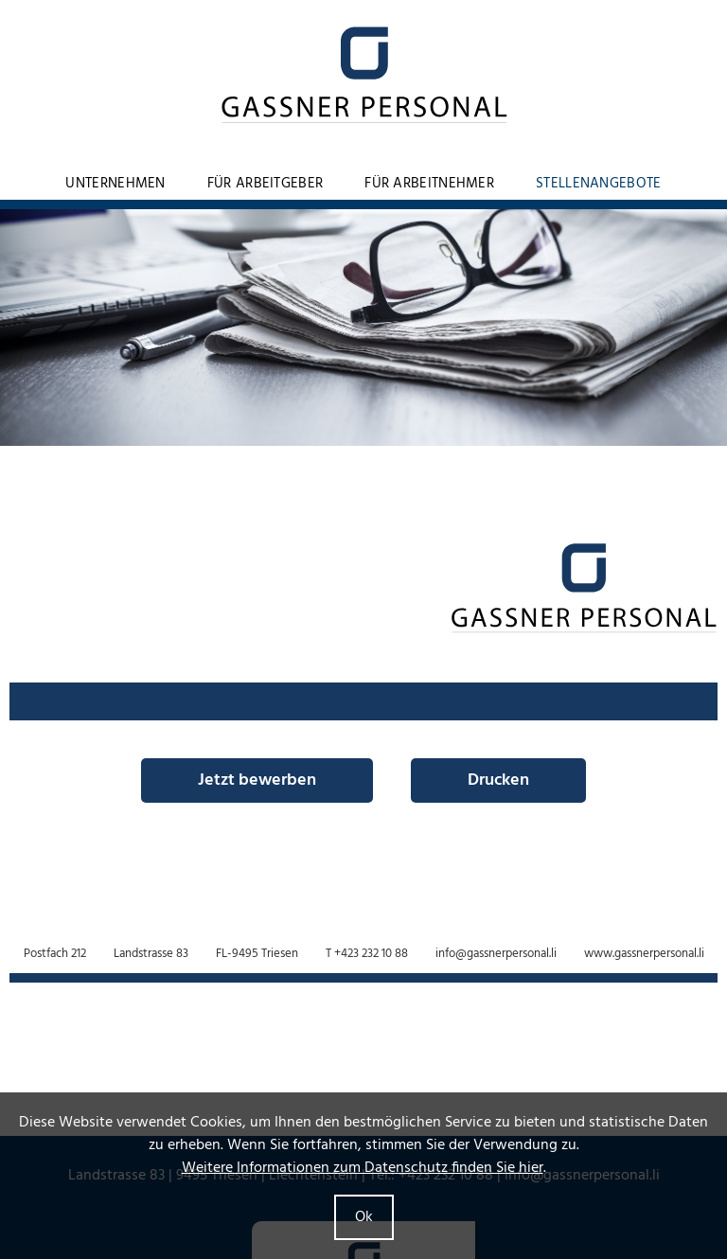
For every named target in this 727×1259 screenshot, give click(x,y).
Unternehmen (115, 183)
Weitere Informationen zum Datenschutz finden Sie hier (362, 1168)
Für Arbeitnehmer (429, 183)
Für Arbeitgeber (265, 183)
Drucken (498, 780)
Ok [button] (364, 1217)
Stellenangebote (599, 183)
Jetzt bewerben (257, 780)
